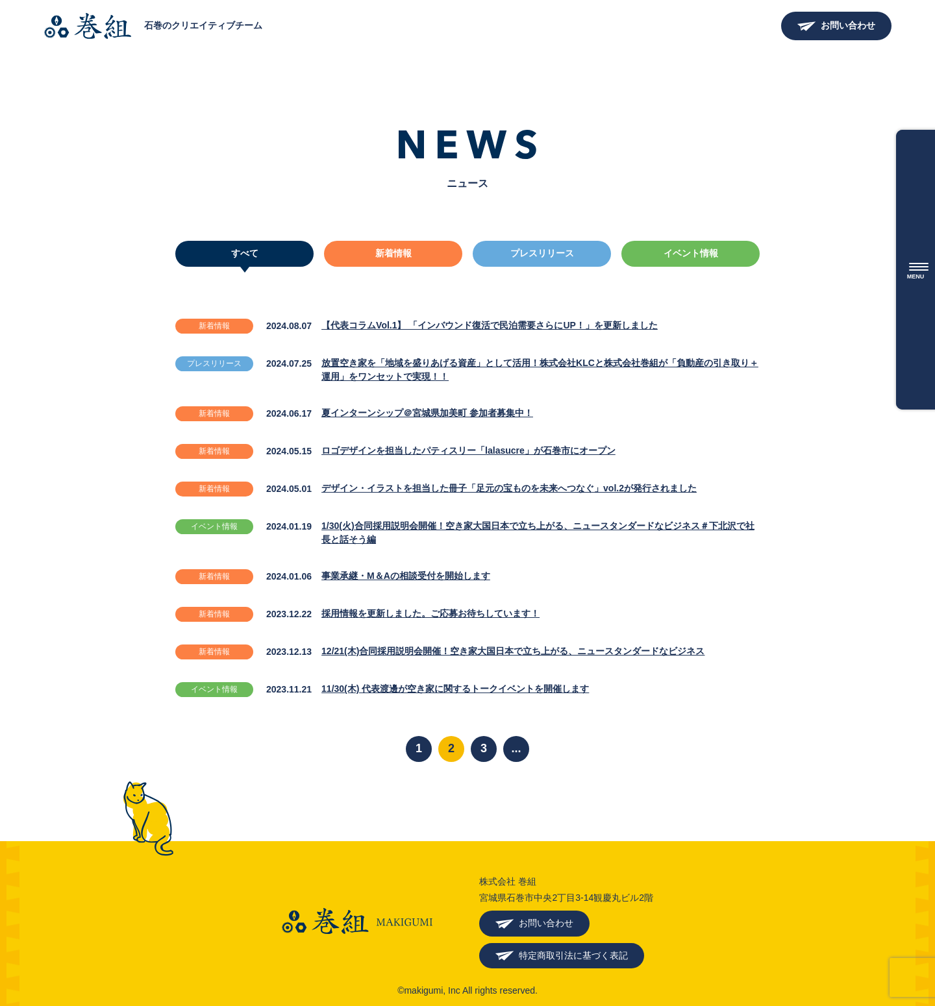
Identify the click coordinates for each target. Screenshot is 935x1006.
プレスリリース (542, 253)
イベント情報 (691, 253)
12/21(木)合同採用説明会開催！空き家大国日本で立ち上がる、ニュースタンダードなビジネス (512, 651)
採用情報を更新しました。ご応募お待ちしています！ (430, 613)
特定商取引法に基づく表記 (573, 955)
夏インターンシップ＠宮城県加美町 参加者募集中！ (427, 413)
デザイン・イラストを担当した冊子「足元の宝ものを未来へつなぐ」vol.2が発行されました (509, 488)
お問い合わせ (848, 25)
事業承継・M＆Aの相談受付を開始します (405, 575)
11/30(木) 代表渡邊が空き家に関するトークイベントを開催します (455, 688)
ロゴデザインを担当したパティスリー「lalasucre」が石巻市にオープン (468, 450)
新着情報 (393, 253)
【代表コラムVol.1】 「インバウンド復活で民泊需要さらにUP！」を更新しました (489, 325)
